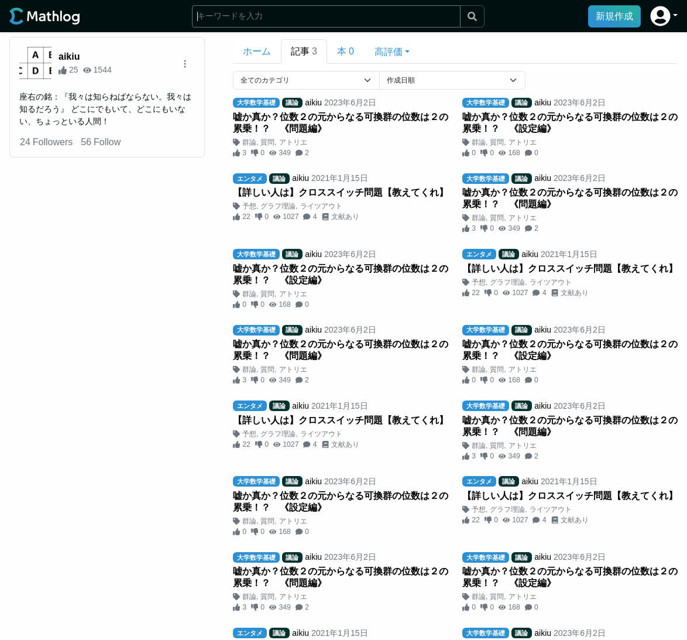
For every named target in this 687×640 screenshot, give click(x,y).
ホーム (257, 51)
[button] (664, 16)
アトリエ (293, 142)
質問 (267, 142)
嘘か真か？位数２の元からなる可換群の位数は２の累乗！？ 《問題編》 (340, 123)
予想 (249, 206)
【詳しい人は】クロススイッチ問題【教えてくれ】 (340, 192)
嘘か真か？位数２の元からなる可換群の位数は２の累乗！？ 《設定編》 (570, 123)
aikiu (69, 56)
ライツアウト (321, 206)
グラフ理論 (278, 206)
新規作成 (614, 16)
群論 (249, 142)
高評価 (389, 52)
